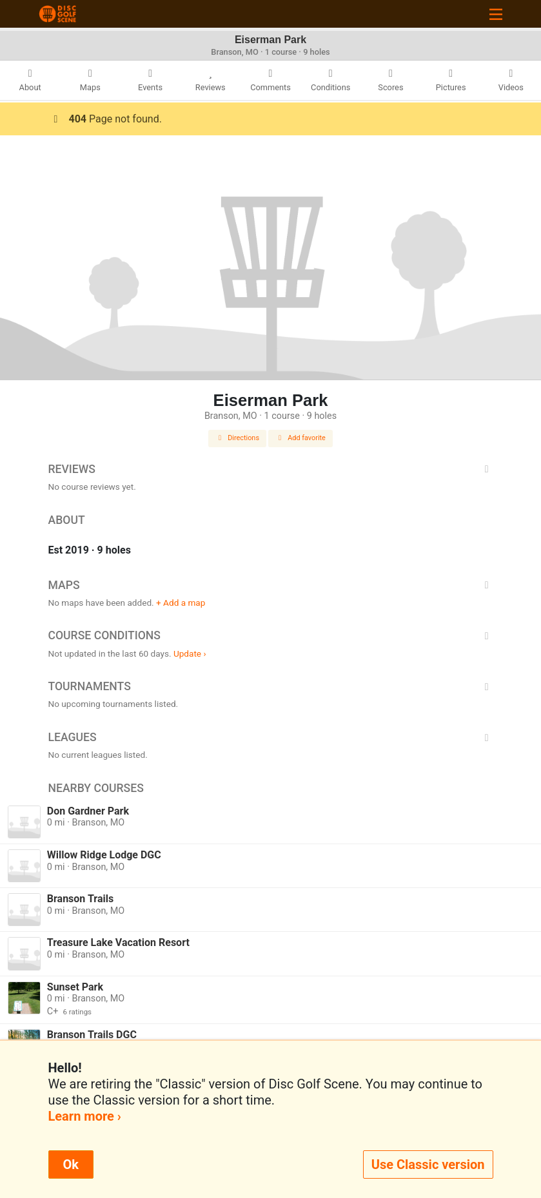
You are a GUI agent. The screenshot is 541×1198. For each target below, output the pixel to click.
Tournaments (270, 686)
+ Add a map (180, 602)
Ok (71, 1164)
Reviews (270, 469)
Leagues (270, 737)
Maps (270, 585)
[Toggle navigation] (496, 14)
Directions (237, 438)
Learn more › (84, 1116)
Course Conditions (270, 635)
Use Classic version (428, 1164)
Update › (189, 653)
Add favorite (300, 438)
